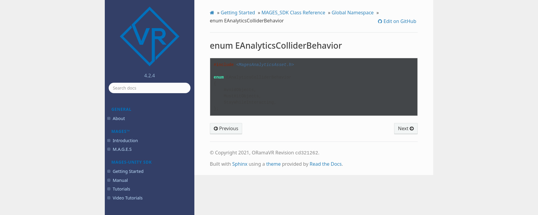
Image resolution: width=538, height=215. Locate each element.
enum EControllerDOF (142, 156)
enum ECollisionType (141, 148)
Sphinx (240, 163)
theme (273, 163)
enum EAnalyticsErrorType (145, 118)
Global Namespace (353, 12)
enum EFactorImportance (145, 189)
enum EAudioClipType (142, 140)
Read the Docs (326, 163)
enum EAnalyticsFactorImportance (147, 129)
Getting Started (238, 12)
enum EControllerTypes (143, 165)
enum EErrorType (138, 181)
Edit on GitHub (399, 21)
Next (406, 128)
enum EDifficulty (137, 173)
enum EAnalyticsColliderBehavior (147, 108)
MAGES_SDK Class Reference (293, 12)
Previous (226, 128)
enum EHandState (139, 197)
